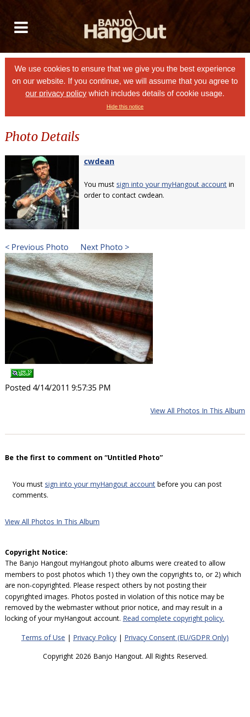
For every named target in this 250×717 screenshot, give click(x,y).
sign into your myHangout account (171, 184)
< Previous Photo (37, 247)
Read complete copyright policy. (173, 618)
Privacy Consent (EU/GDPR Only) (176, 637)
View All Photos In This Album (197, 410)
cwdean (99, 161)
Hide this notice (125, 106)
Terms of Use (43, 637)
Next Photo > (103, 247)
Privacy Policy (94, 637)
